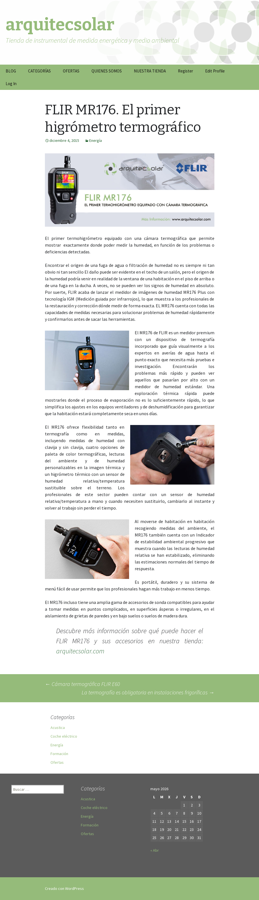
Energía (95, 140)
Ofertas (57, 762)
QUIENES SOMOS (106, 71)
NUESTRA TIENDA (150, 71)
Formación (59, 753)
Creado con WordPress (64, 888)
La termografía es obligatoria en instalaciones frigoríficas (148, 692)
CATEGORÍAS (39, 71)
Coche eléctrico (64, 736)
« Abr (154, 850)
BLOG (11, 71)
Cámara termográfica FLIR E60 (82, 683)
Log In (11, 83)
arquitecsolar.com (80, 651)
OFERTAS (71, 71)
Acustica (58, 727)
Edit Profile (215, 71)
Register (185, 71)
